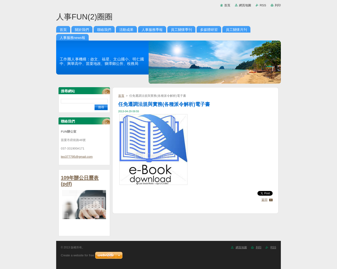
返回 (264, 200)
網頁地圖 (245, 5)
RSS (263, 5)
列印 (278, 5)
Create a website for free (77, 255)
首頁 (227, 5)
